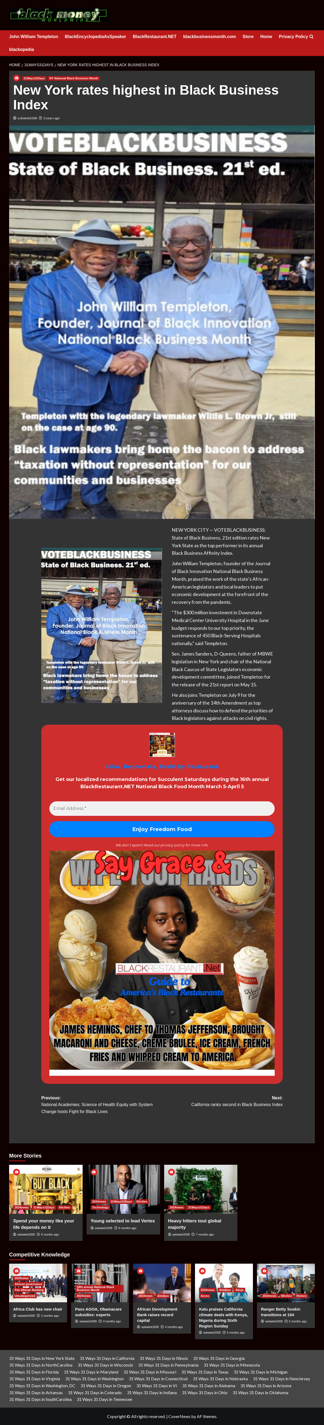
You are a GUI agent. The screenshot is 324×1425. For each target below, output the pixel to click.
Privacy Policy (293, 36)
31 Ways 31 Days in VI (156, 1385)
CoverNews (179, 1416)
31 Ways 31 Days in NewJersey (281, 1378)
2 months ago (50, 1315)
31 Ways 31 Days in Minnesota (232, 1364)
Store (247, 36)
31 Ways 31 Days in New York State (42, 1358)
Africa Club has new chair (37, 1309)
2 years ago (51, 118)
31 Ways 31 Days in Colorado (95, 1392)
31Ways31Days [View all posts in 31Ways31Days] (34, 78)
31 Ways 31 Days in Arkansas (36, 1392)
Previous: (101, 1105)
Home (266, 36)
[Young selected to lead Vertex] (123, 1189)
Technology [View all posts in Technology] (100, 1207)
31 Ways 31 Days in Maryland (91, 1371)
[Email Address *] (162, 808)
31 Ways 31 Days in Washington (94, 1378)
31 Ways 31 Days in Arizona (265, 1385)
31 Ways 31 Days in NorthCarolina (40, 1364)
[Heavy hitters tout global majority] (201, 1189)
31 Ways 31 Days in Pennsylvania (168, 1364)
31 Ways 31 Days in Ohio (204, 1392)
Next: (222, 1102)
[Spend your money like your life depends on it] (46, 1189)
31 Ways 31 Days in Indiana (152, 1392)
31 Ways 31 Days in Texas (205, 1371)
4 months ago (112, 1321)
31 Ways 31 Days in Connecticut (158, 1378)
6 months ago (50, 1234)
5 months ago (236, 1332)
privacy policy (173, 845)
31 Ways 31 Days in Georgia (219, 1358)
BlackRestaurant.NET (154, 36)
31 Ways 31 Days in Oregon (105, 1385)
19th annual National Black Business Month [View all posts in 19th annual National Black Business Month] (95, 1288)
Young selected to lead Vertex (123, 1220)
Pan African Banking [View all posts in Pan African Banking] (29, 1290)
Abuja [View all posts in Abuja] (239, 1290)
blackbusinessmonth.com (209, 36)
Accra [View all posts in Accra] (205, 1295)
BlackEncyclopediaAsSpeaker (95, 36)
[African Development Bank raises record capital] (162, 1283)
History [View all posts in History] (301, 1295)
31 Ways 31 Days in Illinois (163, 1358)
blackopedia (21, 49)
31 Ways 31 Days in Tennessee (104, 1399)
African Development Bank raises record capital (157, 1315)
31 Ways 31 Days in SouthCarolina (40, 1399)
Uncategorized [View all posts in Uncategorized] (25, 1295)
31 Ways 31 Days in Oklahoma (260, 1392)
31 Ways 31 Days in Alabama (208, 1385)
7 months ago (205, 1234)
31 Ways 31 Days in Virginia (34, 1378)
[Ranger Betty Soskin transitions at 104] (286, 1283)
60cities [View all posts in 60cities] (64, 1207)
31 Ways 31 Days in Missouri (149, 1371)
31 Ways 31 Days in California (107, 1358)
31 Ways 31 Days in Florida (34, 1371)
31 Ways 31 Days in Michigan (261, 1371)
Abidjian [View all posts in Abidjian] (163, 1295)
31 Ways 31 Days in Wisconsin (105, 1364)
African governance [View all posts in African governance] (28, 1284)
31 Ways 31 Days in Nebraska (220, 1378)
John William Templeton (33, 36)
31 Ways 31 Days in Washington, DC (42, 1385)
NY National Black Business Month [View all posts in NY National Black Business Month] (73, 78)
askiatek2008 (27, 118)
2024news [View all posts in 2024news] (22, 1207)
